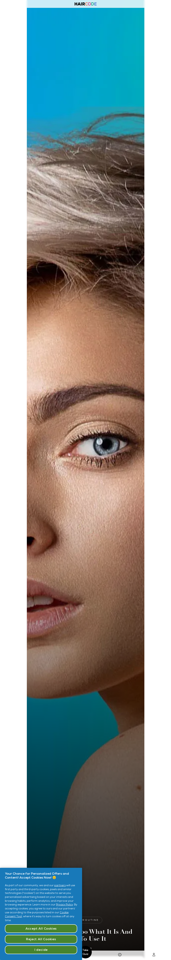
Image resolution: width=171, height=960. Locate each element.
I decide (41, 950)
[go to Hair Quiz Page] (120, 955)
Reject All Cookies (41, 939)
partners (60, 885)
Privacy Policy (64, 904)
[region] (41, 914)
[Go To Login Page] (154, 955)
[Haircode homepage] (85, 4)
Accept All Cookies (41, 928)
